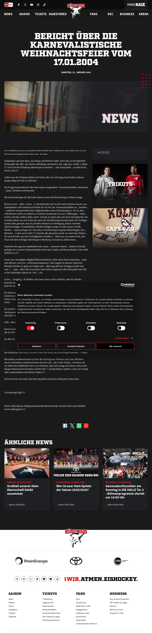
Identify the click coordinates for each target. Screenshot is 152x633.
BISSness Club (116, 609)
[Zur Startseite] (76, 11)
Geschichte (81, 616)
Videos (12, 602)
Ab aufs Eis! (81, 602)
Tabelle (12, 613)
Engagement (81, 609)
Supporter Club (117, 613)
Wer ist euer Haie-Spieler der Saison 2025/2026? (74, 488)
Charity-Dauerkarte (51, 620)
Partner (113, 606)
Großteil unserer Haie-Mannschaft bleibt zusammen (23, 489)
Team (11, 606)
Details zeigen (122, 338)
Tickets (41, 14)
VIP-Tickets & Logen (51, 616)
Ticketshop (47, 599)
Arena (144, 14)
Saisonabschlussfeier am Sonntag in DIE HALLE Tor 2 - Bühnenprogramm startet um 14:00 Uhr (125, 491)
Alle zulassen (115, 346)
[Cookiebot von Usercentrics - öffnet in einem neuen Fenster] (123, 285)
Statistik (12, 616)
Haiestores (58, 14)
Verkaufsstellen (49, 609)
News (11, 599)
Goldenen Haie (82, 613)
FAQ (78, 599)
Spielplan (13, 609)
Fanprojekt (81, 620)
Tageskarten (48, 602)
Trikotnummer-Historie (86, 623)
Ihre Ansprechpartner (119, 599)
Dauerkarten (48, 606)
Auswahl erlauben (76, 346)
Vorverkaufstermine (51, 613)
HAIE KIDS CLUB (83, 606)
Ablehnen (36, 346)
